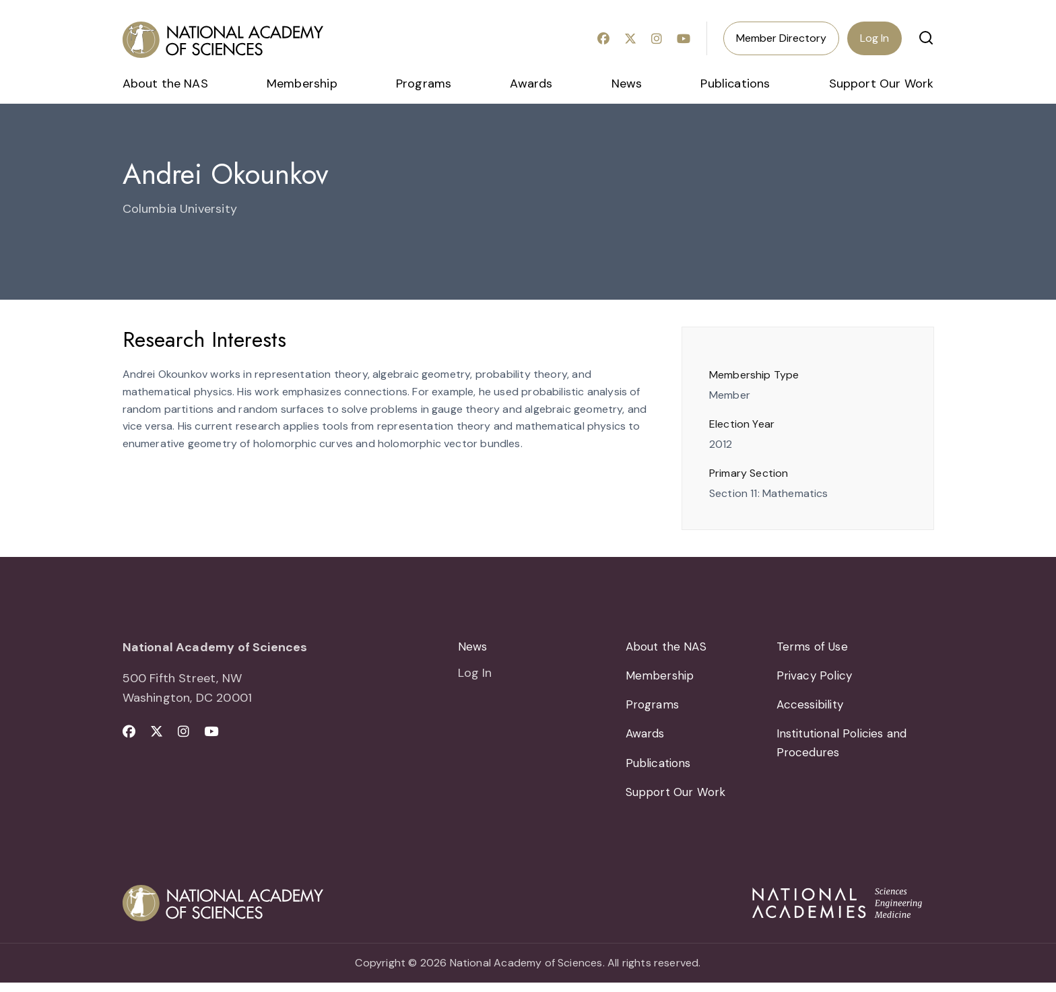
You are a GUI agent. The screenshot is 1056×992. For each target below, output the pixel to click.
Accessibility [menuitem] (813, 708)
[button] (926, 38)
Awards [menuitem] (531, 83)
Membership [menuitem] (302, 83)
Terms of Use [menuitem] (814, 647)
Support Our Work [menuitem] (881, 83)
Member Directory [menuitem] (781, 38)
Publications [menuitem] (735, 83)
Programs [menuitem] (423, 83)
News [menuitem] (627, 83)
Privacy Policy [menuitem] (816, 677)
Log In (874, 38)
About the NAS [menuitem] (165, 83)
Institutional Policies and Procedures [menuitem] (846, 749)
